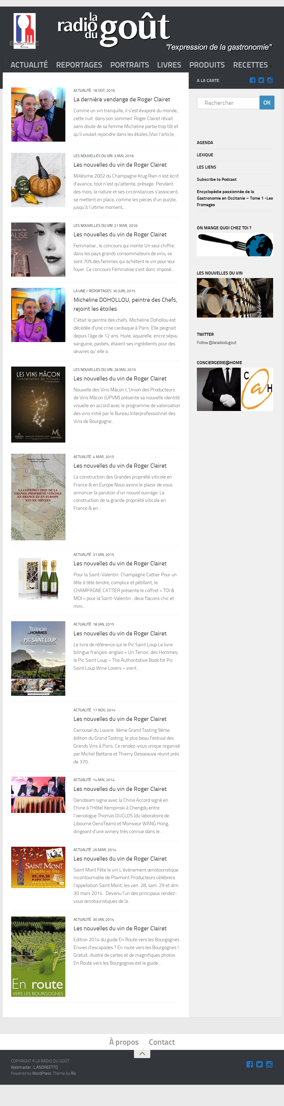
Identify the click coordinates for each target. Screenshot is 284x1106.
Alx (73, 1094)
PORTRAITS (133, 65)
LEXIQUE (205, 173)
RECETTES (29, 83)
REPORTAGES (81, 65)
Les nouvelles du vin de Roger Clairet (120, 183)
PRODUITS (212, 65)
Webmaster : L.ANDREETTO (34, 1088)
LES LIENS (206, 185)
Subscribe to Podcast (217, 197)
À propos (123, 1063)
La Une (79, 310)
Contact (162, 1063)
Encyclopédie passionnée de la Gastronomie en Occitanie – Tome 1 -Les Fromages (235, 217)
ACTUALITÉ (30, 65)
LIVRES (174, 65)
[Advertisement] (238, 525)
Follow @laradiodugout (216, 361)
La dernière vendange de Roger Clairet (122, 117)
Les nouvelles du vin (93, 174)
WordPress (41, 1094)
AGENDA (205, 161)
